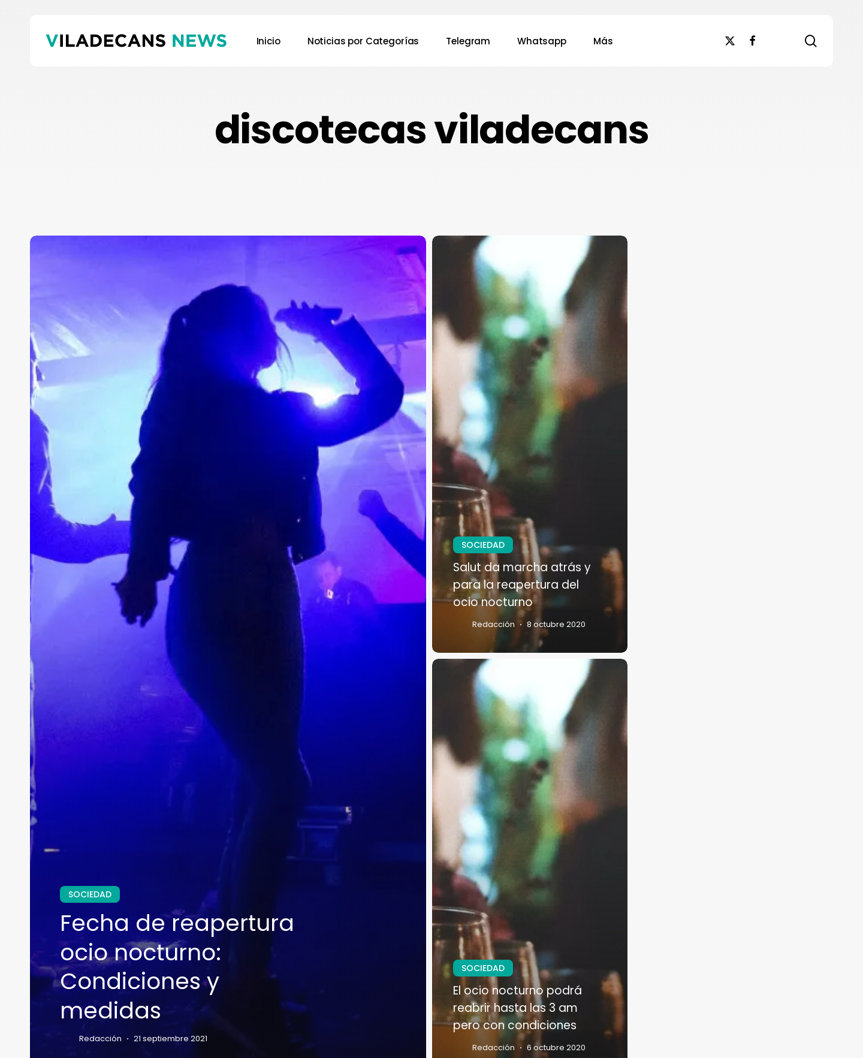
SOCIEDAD (89, 894)
